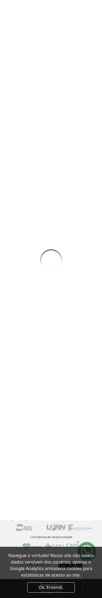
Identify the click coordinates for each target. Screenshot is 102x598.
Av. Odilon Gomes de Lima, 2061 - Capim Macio (51, 481)
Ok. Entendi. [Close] (51, 587)
